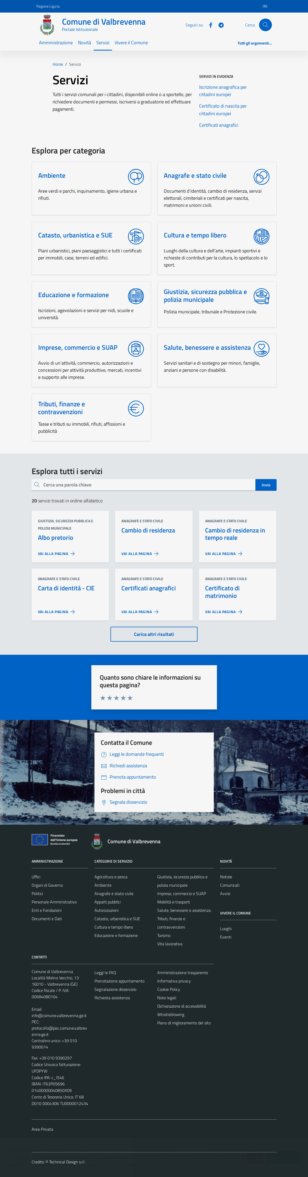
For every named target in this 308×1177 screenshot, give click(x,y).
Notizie (226, 877)
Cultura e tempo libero (113, 927)
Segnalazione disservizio (115, 989)
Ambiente (102, 885)
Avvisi (225, 893)
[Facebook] (208, 24)
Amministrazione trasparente (182, 972)
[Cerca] (265, 25)
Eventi (225, 937)
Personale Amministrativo (54, 902)
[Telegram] (219, 24)
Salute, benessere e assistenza (184, 910)
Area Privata (42, 1129)
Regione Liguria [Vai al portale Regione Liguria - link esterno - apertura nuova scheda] (48, 6)
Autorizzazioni (106, 910)
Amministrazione (56, 42)
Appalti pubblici (107, 902)
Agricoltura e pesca (110, 877)
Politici (37, 893)
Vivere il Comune (131, 42)
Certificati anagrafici (148, 588)
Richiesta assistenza (112, 998)
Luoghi (226, 928)
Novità (84, 42)
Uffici (36, 877)
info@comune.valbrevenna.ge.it (59, 1015)
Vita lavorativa (169, 944)
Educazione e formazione (116, 935)
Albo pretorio (55, 537)
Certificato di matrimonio (222, 591)
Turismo (163, 935)
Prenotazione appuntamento (119, 981)
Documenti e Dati (47, 918)
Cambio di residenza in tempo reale (235, 533)
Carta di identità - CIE (66, 588)
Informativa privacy (174, 981)
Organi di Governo (47, 885)
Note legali (166, 998)
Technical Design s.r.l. (67, 1162)
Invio (266, 485)
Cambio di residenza (148, 530)
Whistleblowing (170, 1014)
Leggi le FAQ (105, 972)
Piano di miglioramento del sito (184, 1023)
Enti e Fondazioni (46, 910)
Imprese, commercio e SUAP (181, 893)
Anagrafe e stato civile (142, 521)
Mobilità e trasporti (173, 902)
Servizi (102, 42)
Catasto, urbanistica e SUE (117, 918)
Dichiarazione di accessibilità (181, 1006)
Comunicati (229, 885)
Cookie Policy (168, 989)
